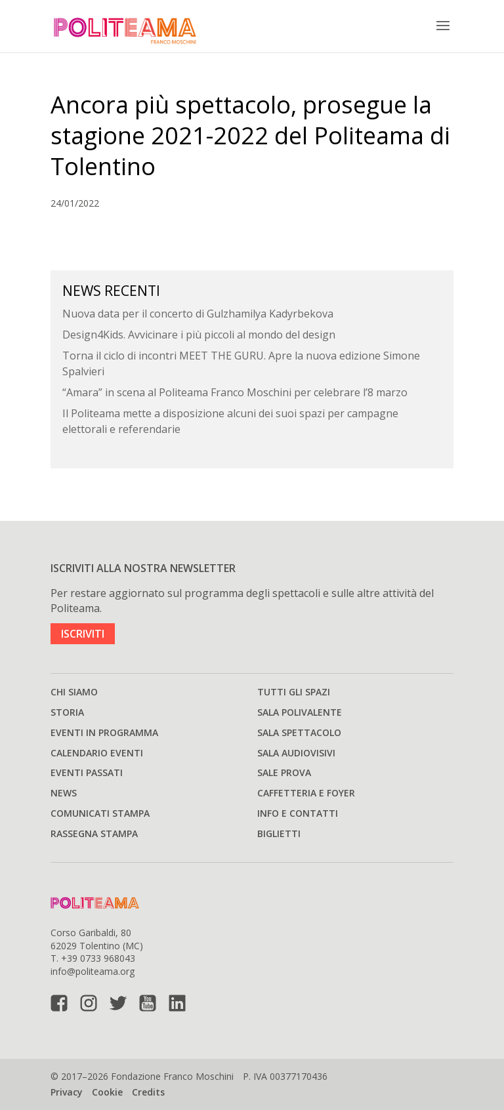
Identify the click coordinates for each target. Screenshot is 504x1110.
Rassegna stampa (94, 833)
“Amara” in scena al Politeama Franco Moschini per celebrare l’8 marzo (235, 392)
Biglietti (279, 833)
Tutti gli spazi (293, 692)
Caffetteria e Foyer (306, 793)
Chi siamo (74, 692)
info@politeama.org (93, 971)
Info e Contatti (297, 813)
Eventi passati (87, 772)
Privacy (67, 1092)
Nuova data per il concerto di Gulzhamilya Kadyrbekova (197, 313)
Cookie (107, 1092)
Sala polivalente (299, 712)
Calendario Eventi (97, 753)
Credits (148, 1092)
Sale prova (284, 772)
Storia (67, 712)
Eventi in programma (104, 732)
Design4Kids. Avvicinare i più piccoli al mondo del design (198, 334)
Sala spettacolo (299, 732)
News (64, 793)
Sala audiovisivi (296, 753)
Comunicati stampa (100, 813)
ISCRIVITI (82, 634)
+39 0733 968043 (98, 958)
